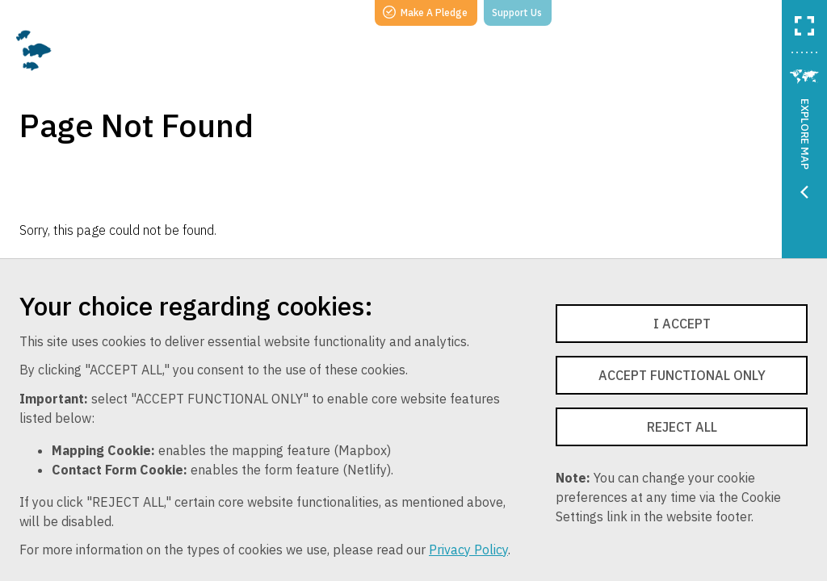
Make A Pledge (425, 12)
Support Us (517, 12)
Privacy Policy (468, 549)
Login (745, 12)
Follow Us (669, 12)
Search (590, 12)
